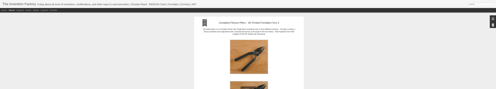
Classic (4, 10)
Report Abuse (263, 87)
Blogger (255, 87)
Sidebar (36, 10)
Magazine (20, 10)
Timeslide (53, 10)
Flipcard (12, 10)
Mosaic (28, 10)
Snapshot (44, 10)
